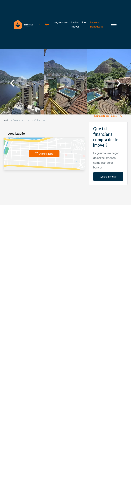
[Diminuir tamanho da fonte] (40, 24)
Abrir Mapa (44, 394)
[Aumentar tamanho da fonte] (47, 24)
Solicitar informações (108, 167)
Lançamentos (60, 22)
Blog (84, 22)
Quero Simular (108, 274)
